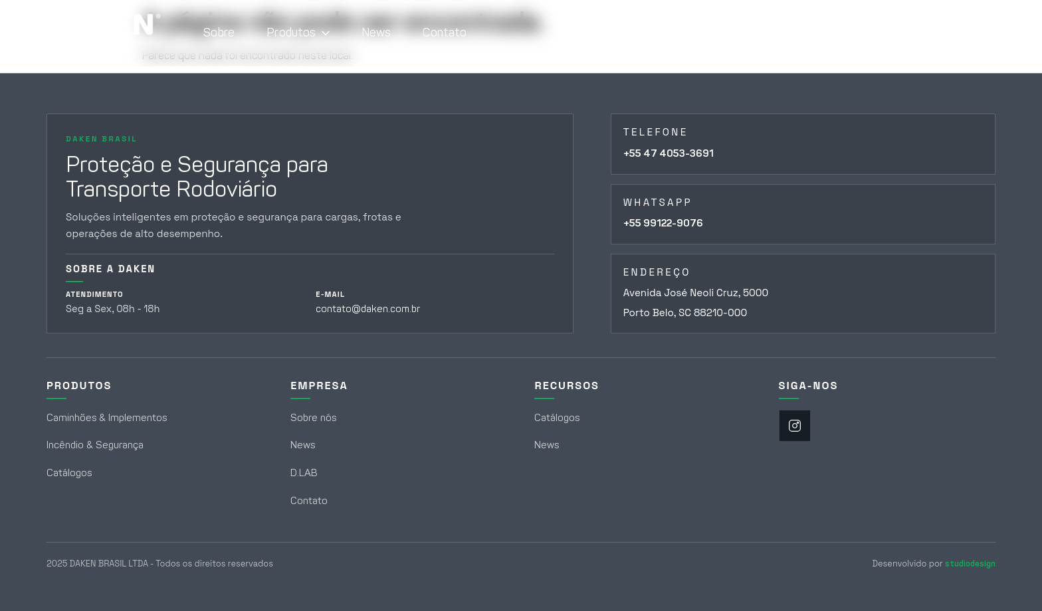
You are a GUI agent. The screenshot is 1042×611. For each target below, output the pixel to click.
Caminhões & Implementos (107, 418)
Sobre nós (313, 418)
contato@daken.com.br (368, 309)
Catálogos (69, 473)
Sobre (219, 32)
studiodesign (970, 563)
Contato (445, 32)
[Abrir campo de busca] (977, 33)
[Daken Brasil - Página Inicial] (104, 33)
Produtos (297, 32)
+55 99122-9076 (663, 223)
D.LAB (304, 473)
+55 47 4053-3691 (668, 153)
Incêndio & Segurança (95, 445)
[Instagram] (795, 426)
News (376, 32)
